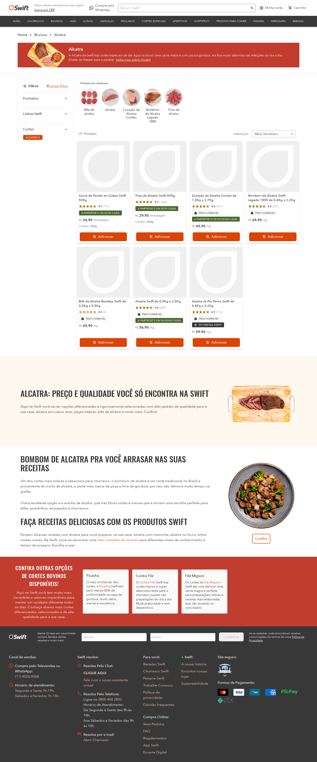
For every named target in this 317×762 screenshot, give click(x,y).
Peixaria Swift (153, 678)
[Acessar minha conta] (271, 8)
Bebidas (298, 21)
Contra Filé (147, 582)
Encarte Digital (155, 752)
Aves (73, 21)
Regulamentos (154, 738)
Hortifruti (201, 21)
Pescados (128, 21)
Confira (261, 538)
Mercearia (278, 21)
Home (22, 34)
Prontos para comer (231, 21)
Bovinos (57, 21)
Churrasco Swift (156, 671)
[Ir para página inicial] (19, 8)
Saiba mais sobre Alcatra (133, 60)
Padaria (258, 21)
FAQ (146, 731)
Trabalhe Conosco (158, 685)
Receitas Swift (154, 664)
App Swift (151, 745)
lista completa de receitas (117, 540)
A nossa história (194, 664)
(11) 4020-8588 (27, 676)
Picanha (104, 586)
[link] (44, 10)
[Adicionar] (103, 236)
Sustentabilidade (194, 683)
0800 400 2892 (110, 699)
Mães (16, 21)
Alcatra (60, 34)
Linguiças (107, 21)
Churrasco (35, 21)
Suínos (88, 21)
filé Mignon (212, 582)
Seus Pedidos (153, 724)
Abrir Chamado (96, 740)
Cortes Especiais (154, 21)
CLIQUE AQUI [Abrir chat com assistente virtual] (94, 673)
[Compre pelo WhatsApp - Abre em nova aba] (102, 8)
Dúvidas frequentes (158, 704)
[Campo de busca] (184, 8)
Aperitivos (180, 21)
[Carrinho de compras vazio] (297, 8)
